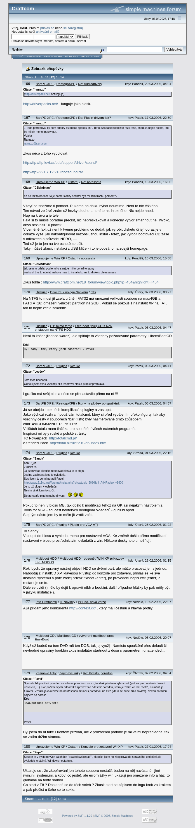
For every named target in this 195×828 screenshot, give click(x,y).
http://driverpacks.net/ (40, 104)
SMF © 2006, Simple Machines (113, 815)
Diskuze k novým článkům (69, 292)
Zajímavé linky (46, 673)
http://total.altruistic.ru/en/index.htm (78, 443)
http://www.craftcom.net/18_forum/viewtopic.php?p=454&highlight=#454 (101, 282)
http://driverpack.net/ (37, 94)
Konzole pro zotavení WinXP (102, 746)
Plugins (62, 366)
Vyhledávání (53, 56)
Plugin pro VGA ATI (84, 524)
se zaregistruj (73, 28)
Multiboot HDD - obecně (77, 558)
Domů (20, 56)
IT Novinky (67, 602)
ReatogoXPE (66, 84)
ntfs (93, 292)
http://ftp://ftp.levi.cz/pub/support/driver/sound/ (60, 162)
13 (57, 77)
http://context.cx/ (82, 608)
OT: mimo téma (61, 326)
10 (42, 77)
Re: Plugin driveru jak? (94, 117)
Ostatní (73, 182)
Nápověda (34, 56)
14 (62, 77)
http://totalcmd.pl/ (63, 438)
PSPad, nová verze (92, 602)
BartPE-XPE (44, 84)
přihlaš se (47, 28)
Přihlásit (71, 56)
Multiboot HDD (46, 558)
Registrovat (90, 56)
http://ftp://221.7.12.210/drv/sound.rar (53, 172)
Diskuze (41, 292)
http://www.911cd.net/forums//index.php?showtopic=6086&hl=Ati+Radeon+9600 (73, 482)
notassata (88, 258)
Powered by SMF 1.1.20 (77, 815)
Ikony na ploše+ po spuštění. (99, 403)
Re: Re (75, 366)
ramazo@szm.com (36, 143)
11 (46, 77)
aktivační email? (48, 31)
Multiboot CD (45, 635)
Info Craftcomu (46, 602)
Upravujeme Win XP (50, 182)
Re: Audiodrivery (90, 84)
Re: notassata (91, 182)
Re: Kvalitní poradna (97, 673)
